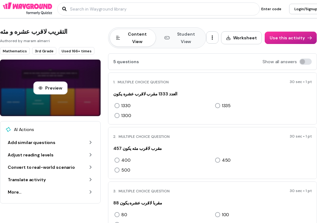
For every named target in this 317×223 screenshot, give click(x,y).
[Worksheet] (241, 37)
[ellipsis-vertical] (212, 37)
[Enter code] (271, 9)
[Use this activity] (290, 37)
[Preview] (50, 87)
